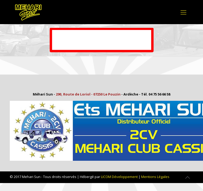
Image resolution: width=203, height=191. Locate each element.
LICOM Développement (119, 176)
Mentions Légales (155, 176)
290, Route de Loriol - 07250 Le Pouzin (88, 94)
